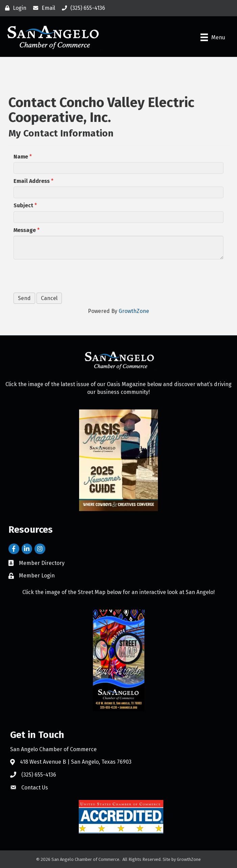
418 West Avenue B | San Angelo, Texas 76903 (76, 762)
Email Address (32, 181)
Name (21, 156)
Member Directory (42, 563)
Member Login (37, 575)
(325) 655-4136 (38, 774)
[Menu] (213, 37)
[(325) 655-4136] (81, 8)
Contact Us (34, 787)
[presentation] (65, 276)
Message (25, 230)
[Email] (42, 8)
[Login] (14, 8)
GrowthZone (134, 311)
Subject (23, 205)
